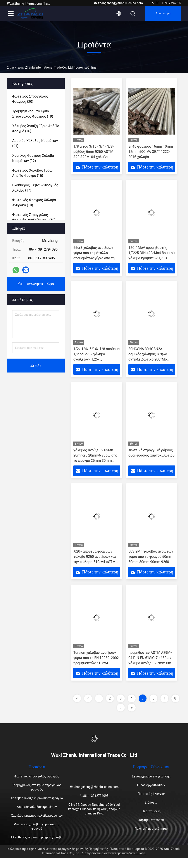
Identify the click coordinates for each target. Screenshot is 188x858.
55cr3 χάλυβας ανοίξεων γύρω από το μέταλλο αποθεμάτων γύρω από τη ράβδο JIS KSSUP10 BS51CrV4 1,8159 (94, 258)
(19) (32, 113)
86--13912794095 (166, 3)
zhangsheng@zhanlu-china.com (118, 3)
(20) (30, 99)
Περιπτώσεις (151, 811)
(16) (35, 128)
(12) (33, 158)
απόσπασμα (163, 13)
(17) (35, 187)
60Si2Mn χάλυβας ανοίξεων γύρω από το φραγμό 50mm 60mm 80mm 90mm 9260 (150, 556)
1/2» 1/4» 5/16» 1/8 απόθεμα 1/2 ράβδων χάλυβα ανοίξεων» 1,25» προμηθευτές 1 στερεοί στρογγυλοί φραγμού (96, 359)
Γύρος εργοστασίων (151, 785)
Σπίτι (10, 67)
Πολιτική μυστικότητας (151, 828)
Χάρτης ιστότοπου (151, 820)
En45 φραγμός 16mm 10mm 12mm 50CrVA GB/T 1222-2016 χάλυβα (150, 151)
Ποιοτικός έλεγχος (151, 794)
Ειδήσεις (151, 802)
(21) (35, 143)
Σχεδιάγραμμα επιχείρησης (151, 776)
